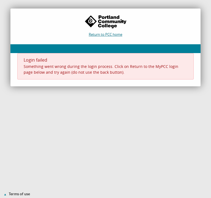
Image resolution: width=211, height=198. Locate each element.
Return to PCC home (105, 34)
